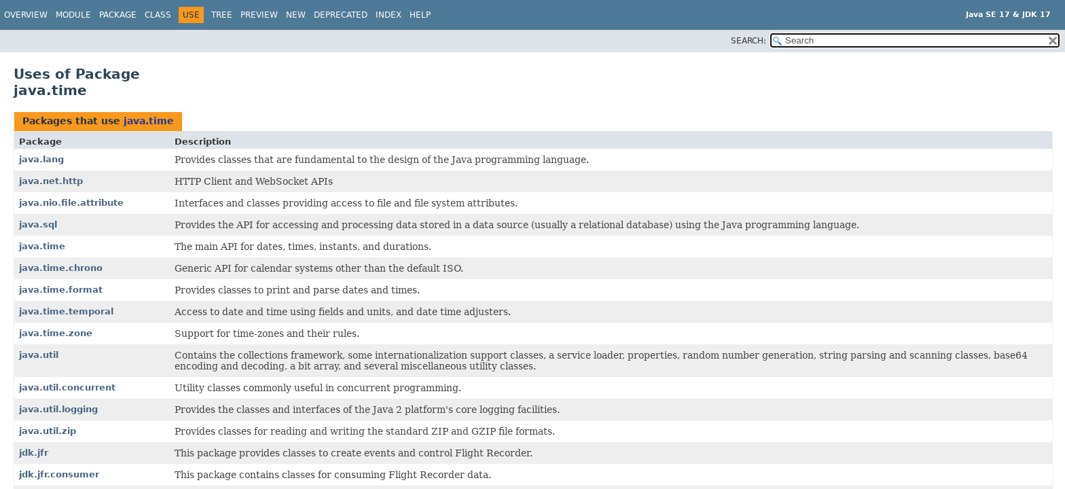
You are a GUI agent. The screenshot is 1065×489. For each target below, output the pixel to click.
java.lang (41, 159)
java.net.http (51, 181)
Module (73, 15)
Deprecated (340, 15)
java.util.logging (58, 409)
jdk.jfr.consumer (59, 474)
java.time (149, 120)
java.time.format (61, 290)
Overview (26, 15)
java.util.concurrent (67, 387)
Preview (259, 15)
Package (118, 15)
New (296, 15)
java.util (38, 355)
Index (388, 15)
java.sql (38, 224)
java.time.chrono (61, 268)
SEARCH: (748, 41)
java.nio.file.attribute (71, 203)
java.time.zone (55, 333)
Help (420, 15)
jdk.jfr (33, 453)
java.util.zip (47, 431)
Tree (221, 15)
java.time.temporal (66, 311)
